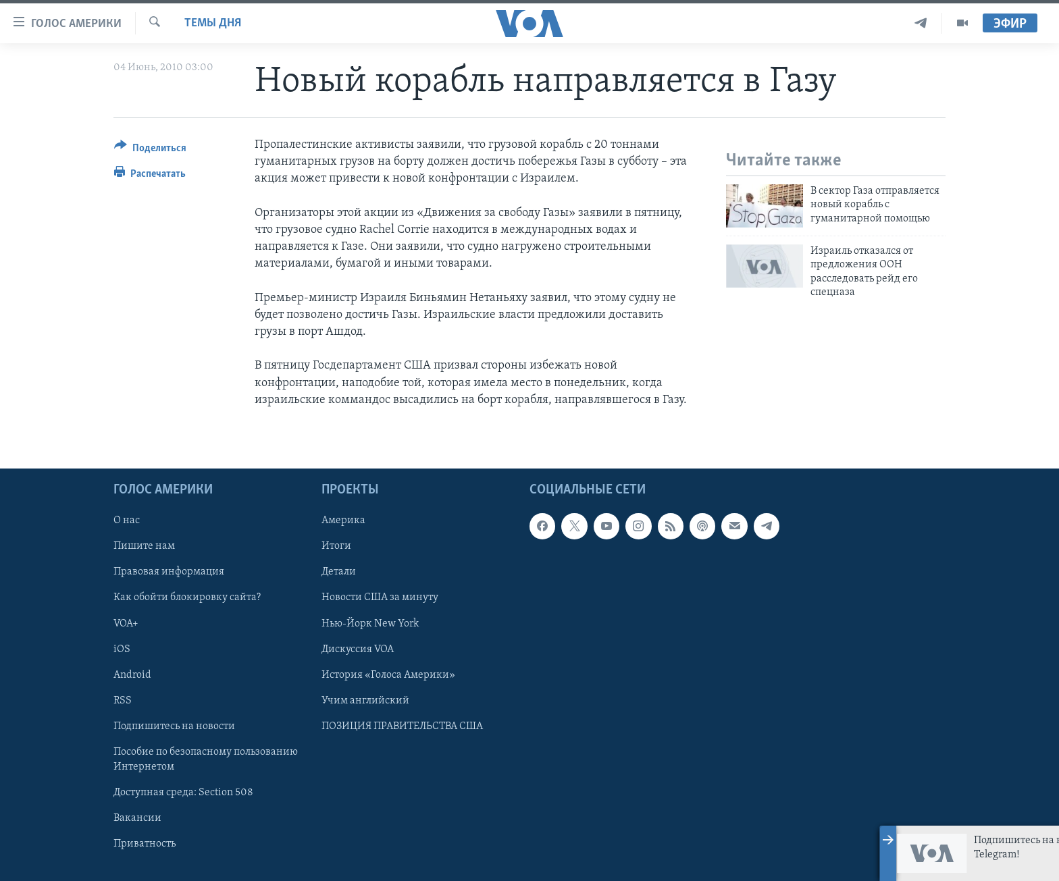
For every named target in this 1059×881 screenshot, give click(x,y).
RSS (122, 700)
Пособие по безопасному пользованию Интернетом (205, 759)
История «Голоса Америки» (388, 675)
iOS (121, 649)
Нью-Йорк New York (370, 623)
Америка (343, 520)
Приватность (144, 843)
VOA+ (125, 623)
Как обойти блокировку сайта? (187, 598)
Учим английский (365, 700)
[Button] (150, 150)
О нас (126, 520)
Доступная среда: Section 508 (183, 792)
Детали (338, 571)
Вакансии (137, 818)
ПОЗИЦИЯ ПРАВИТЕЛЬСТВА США (402, 726)
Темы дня (212, 23)
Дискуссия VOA (357, 649)
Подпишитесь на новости (174, 726)
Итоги (336, 546)
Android (132, 675)
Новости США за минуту (379, 598)
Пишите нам (144, 546)
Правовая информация (168, 571)
